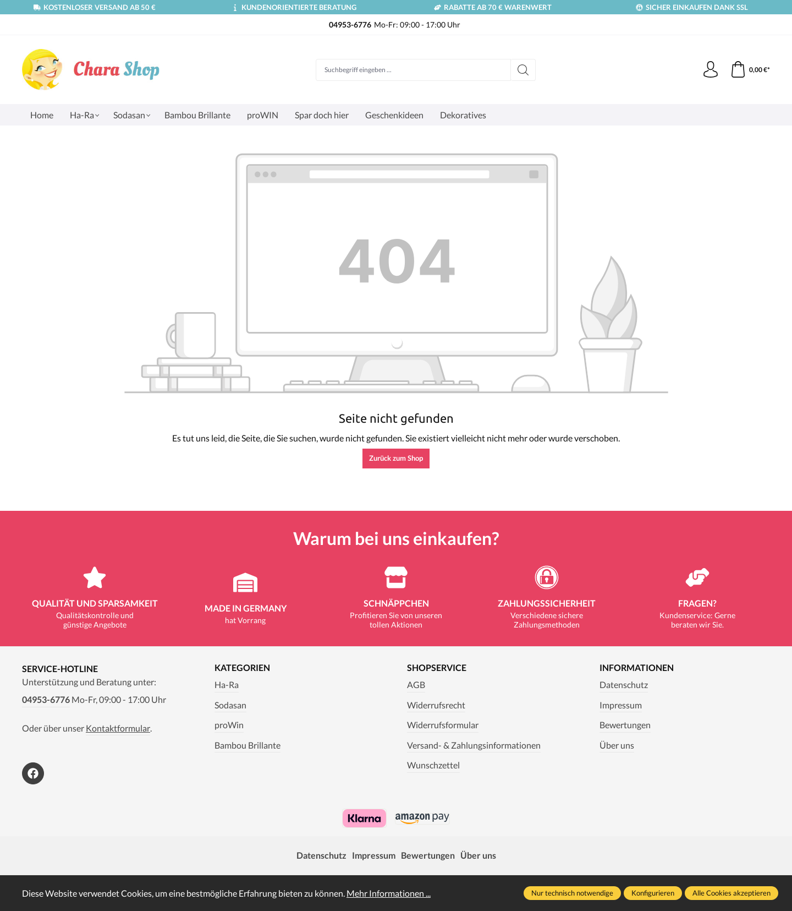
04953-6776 (46, 699)
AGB (416, 684)
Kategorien (242, 667)
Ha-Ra (227, 684)
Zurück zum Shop (396, 458)
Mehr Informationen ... (388, 893)
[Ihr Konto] (710, 70)
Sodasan (230, 705)
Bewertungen (625, 724)
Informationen (637, 667)
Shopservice (436, 667)
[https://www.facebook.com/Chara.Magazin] (33, 773)
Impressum (621, 705)
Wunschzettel (433, 765)
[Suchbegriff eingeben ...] (413, 70)
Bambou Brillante (247, 745)
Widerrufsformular (443, 724)
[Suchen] (523, 70)
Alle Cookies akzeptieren (731, 892)
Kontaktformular (118, 728)
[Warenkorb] (750, 70)
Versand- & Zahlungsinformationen (474, 745)
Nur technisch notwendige (572, 892)
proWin (229, 724)
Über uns (617, 745)
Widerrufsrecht (436, 705)
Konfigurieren (652, 892)
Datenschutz (624, 684)
